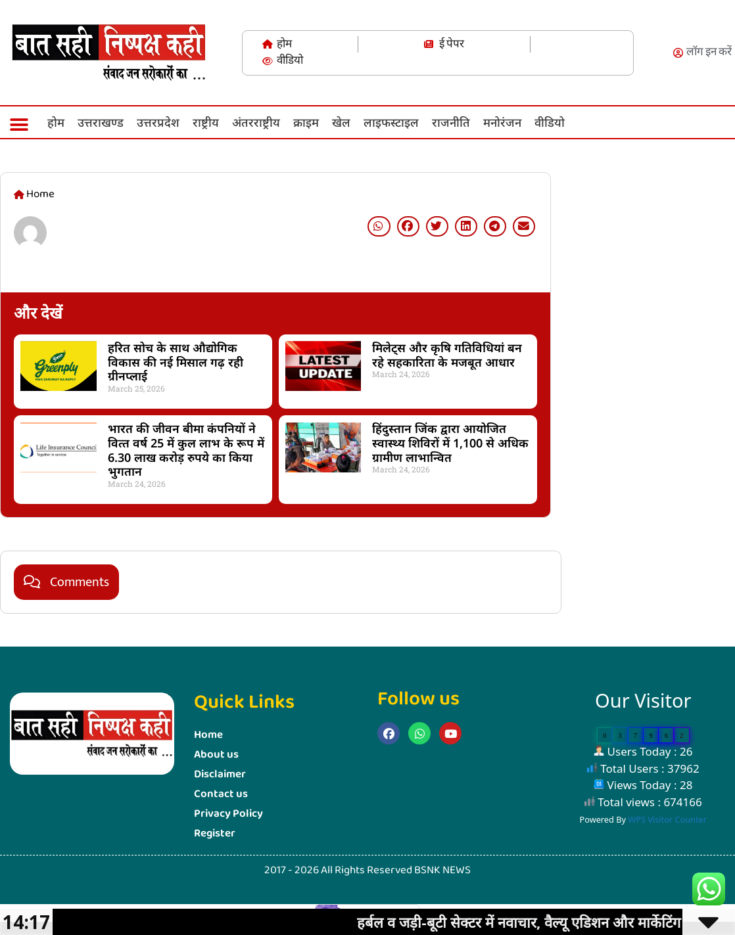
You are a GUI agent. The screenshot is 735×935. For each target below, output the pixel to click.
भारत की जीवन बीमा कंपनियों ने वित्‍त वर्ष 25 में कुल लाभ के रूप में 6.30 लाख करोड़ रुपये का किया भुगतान (186, 450)
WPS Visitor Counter (667, 819)
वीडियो (549, 122)
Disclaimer (220, 774)
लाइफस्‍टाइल (391, 122)
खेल (341, 122)
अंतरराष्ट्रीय (256, 122)
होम (55, 122)
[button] (19, 124)
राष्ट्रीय (206, 122)
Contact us (221, 794)
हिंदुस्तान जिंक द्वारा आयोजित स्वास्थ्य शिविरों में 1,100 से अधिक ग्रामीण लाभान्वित (450, 443)
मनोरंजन (502, 122)
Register (214, 833)
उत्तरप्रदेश (158, 122)
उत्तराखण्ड (101, 122)
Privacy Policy (228, 814)
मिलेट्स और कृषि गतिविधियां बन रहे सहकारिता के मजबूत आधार (447, 355)
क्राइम (306, 122)
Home (208, 735)
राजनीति (451, 122)
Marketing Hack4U (568, 492)
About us (216, 755)
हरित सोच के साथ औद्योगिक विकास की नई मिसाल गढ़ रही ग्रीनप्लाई (175, 362)
